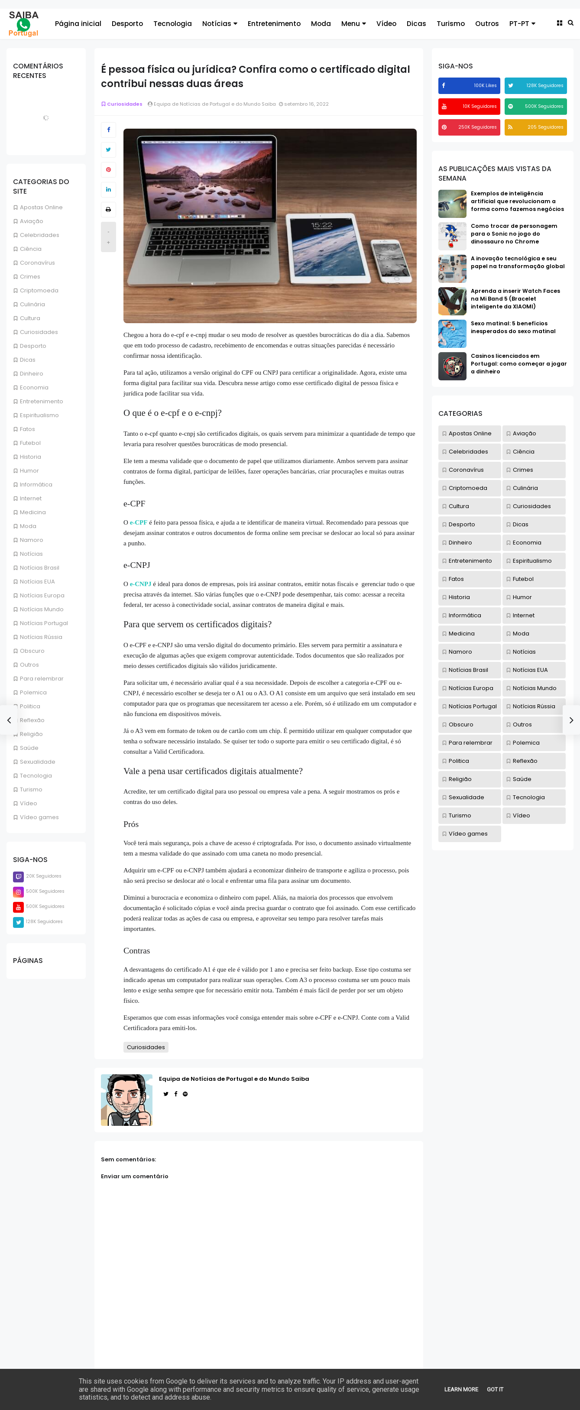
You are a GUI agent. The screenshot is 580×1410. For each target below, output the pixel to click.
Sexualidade (37, 762)
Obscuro (32, 651)
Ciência (31, 249)
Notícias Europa (42, 595)
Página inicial (78, 23)
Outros (487, 23)
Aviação (31, 221)
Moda (321, 23)
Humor (29, 471)
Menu (353, 23)
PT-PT (522, 23)
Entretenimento (274, 23)
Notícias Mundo (42, 609)
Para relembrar (42, 678)
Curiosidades (39, 332)
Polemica (33, 692)
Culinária (32, 304)
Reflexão (32, 720)
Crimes (30, 276)
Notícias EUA (37, 581)
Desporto (127, 23)
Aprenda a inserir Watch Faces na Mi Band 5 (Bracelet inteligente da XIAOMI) (515, 298)
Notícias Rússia (41, 637)
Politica (30, 706)
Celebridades (39, 235)
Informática (36, 484)
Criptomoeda (39, 290)
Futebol (30, 443)
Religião (31, 734)
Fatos (27, 429)
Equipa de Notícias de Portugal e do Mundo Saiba (234, 1079)
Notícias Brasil (39, 568)
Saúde (29, 748)
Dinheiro (31, 374)
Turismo (451, 23)
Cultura (30, 318)
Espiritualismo (39, 415)
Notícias (219, 23)
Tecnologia (172, 23)
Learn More (461, 1389)
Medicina (33, 512)
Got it (495, 1389)
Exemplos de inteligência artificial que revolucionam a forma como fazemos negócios (517, 201)
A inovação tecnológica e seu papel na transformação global (518, 262)
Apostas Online (41, 207)
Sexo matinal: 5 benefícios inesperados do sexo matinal (513, 327)
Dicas (416, 23)
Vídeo (386, 23)
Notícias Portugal (44, 623)
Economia (34, 387)
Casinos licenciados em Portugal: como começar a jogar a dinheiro (519, 363)
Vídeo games (39, 817)
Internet (31, 498)
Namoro (31, 540)
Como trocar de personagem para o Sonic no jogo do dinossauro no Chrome (514, 233)
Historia (30, 457)
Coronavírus (37, 263)
